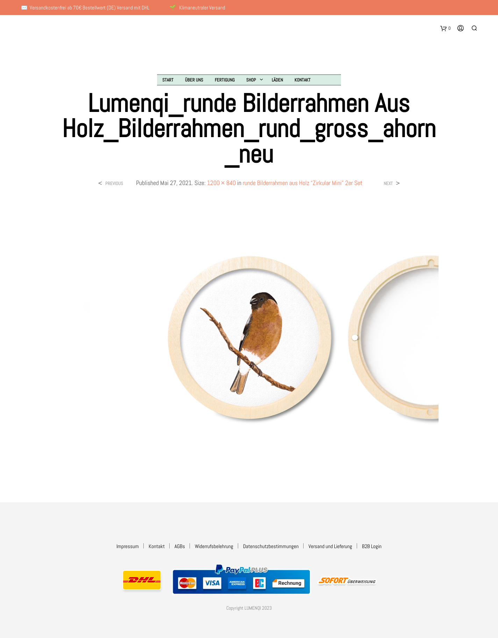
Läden (277, 80)
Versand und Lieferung (330, 546)
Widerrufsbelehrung (214, 546)
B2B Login (372, 546)
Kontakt (302, 80)
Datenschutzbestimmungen (271, 546)
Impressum (127, 546)
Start (167, 80)
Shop (251, 80)
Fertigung (225, 80)
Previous (114, 183)
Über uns (194, 80)
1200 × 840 (221, 183)
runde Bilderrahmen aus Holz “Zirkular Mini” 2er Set (302, 183)
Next (388, 183)
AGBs (180, 546)
